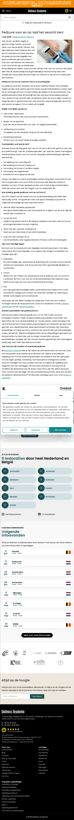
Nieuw (4, 805)
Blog (3, 752)
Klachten (5, 764)
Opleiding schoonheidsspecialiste (16, 796)
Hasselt (45, 488)
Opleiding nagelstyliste (11, 790)
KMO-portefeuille (9, 758)
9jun (5, 552)
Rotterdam (46, 496)
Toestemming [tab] (13, 395)
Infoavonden (7, 749)
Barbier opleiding (9, 799)
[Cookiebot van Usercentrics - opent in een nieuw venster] (61, 388)
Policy (4, 761)
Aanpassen (37, 430)
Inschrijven (37, 696)
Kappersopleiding (9, 787)
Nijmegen (9, 496)
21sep (6, 614)
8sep (6, 593)
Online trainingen (9, 802)
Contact (5, 776)
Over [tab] (61, 395)
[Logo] (37, 11)
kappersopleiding (26, 306)
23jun (5, 573)
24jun (5, 583)
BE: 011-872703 (10, 722)
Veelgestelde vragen (10, 773)
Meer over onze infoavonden (37, 635)
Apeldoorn (10, 479)
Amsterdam (11, 471)
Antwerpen (46, 471)
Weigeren (14, 430)
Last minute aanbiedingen (13, 810)
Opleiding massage (10, 784)
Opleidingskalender (10, 807)
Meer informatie (29, 435)
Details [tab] (37, 395)
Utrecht (9, 505)
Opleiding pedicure (10, 793)
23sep (6, 625)
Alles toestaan (60, 430)
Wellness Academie (12, 350)
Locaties (5, 755)
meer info (37, 5)
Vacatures (6, 770)
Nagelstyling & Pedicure (23, 37)
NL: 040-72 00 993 (12, 725)
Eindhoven (46, 479)
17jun (5, 562)
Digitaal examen (8, 767)
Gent (8, 488)
